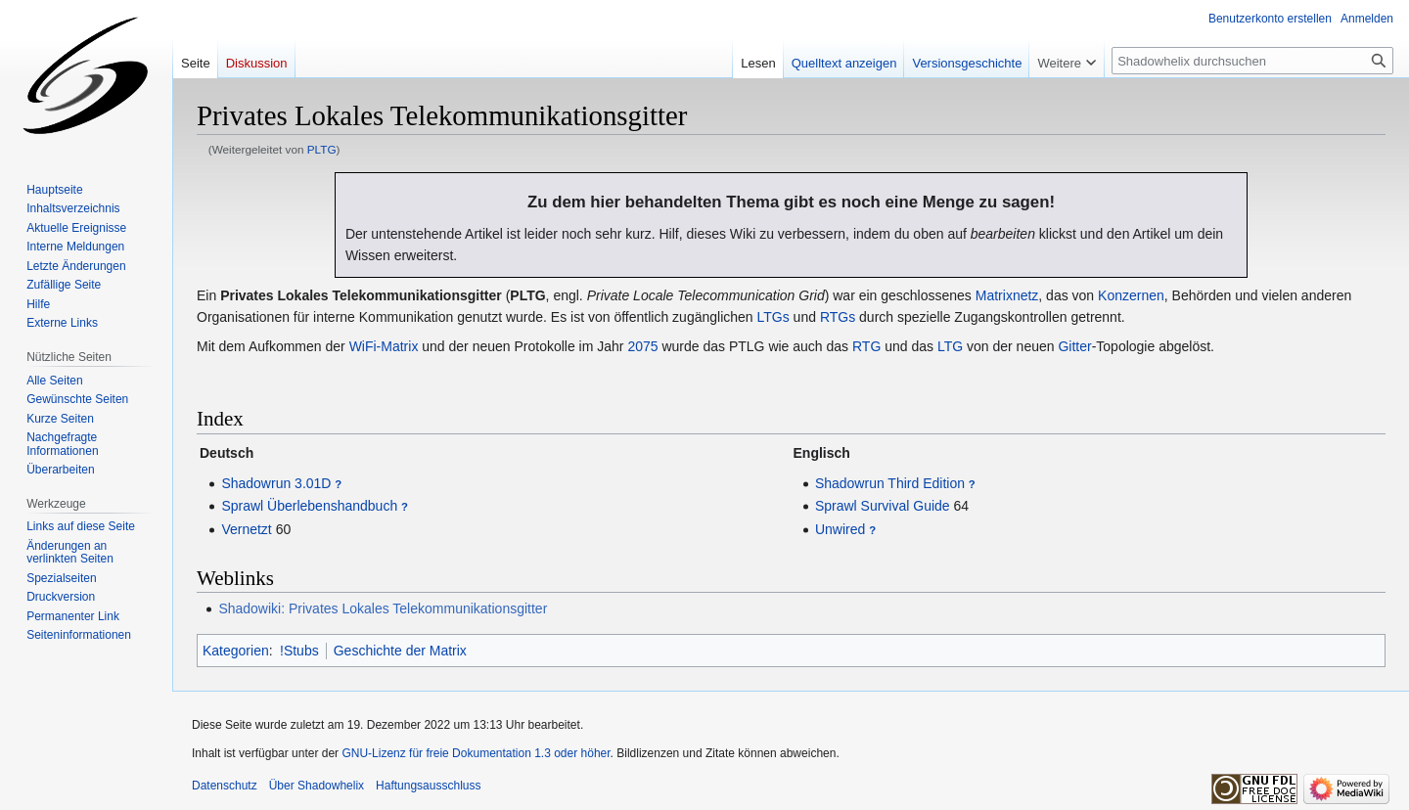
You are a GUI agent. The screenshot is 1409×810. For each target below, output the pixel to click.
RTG (866, 346)
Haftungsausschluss (428, 785)
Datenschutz (224, 785)
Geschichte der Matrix (400, 650)
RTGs (837, 317)
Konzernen (1131, 295)
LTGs (773, 317)
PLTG (322, 149)
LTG (950, 346)
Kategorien (236, 650)
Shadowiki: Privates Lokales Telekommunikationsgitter (382, 608)
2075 (642, 346)
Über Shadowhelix (316, 785)
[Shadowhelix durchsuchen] (1252, 60)
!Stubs (299, 650)
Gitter (1074, 346)
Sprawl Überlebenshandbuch (309, 506)
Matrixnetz (1007, 295)
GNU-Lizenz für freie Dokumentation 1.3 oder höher (475, 753)
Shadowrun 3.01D (276, 483)
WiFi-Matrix (384, 346)
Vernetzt (246, 529)
